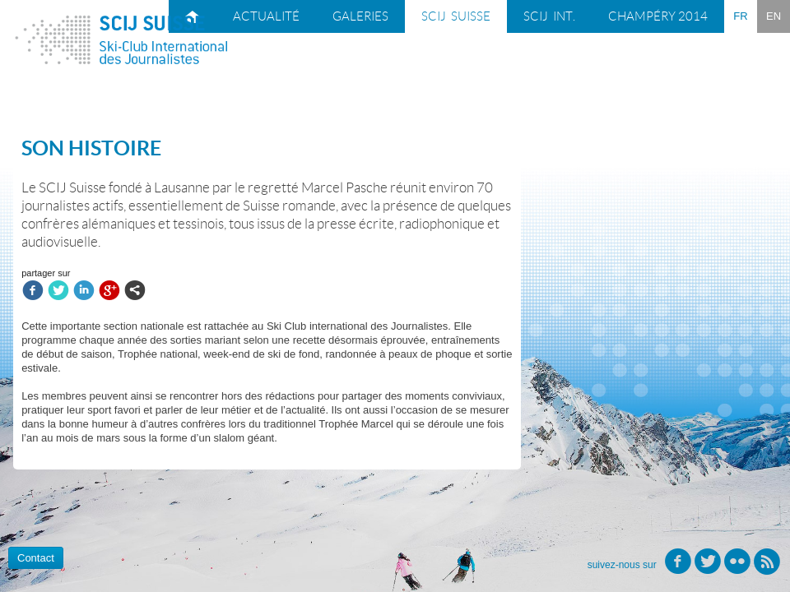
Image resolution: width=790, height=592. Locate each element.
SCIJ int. (549, 16)
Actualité (266, 16)
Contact (35, 558)
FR (740, 16)
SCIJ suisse (455, 16)
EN (773, 16)
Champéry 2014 (658, 16)
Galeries (360, 16)
